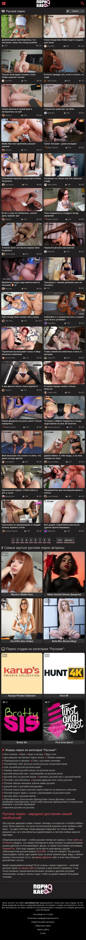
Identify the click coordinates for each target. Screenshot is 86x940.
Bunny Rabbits (51, 461)
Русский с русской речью (17, 780)
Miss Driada (50, 80)
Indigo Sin (49, 357)
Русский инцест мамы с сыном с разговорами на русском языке (37, 793)
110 (59, 540)
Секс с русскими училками (46, 761)
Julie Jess (7, 320)
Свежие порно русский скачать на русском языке (29, 770)
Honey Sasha (8, 357)
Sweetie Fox (9, 848)
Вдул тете (51, 754)
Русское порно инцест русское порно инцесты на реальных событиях (40, 789)
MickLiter (7, 288)
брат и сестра (35, 754)
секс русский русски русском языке (22, 767)
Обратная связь (43, 925)
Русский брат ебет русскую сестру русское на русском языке (35, 764)
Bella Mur (49, 113)
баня (22, 754)
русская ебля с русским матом (20, 796)
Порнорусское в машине (17, 761)
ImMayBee (50, 323)
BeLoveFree (8, 496)
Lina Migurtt (8, 461)
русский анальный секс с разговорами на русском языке (33, 773)
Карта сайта (43, 929)
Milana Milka (50, 184)
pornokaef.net (32, 903)
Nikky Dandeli (51, 147)
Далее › (69, 540)
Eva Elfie (49, 46)
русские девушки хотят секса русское (52, 780)
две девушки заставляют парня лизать (24, 757)
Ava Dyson (7, 184)
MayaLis (7, 115)
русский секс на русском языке (20, 777)
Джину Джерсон (44, 857)
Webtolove (49, 531)
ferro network (10, 754)
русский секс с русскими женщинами (23, 786)
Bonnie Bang (8, 254)
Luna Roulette (51, 496)
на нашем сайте (26, 868)
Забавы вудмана (56, 757)
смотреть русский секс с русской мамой (60, 777)
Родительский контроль (43, 922)
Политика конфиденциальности (42, 918)
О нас (43, 933)
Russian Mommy (52, 427)
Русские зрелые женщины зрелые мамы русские (29, 783)
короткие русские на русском (19, 807)
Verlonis (6, 390)
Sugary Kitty (50, 392)
